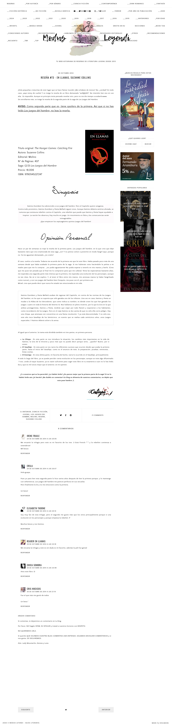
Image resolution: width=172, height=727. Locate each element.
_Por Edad (160, 18)
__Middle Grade (34, 26)
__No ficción (39, 11)
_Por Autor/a (31, 4)
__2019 (75, 18)
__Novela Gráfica (61, 11)
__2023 (23, 18)
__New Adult (78, 26)
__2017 (101, 18)
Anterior (26, 412)
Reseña (41, 417)
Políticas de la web (54, 41)
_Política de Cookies (98, 41)
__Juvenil (57, 26)
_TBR (25, 41)
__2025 (161, 11)
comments (97, 415)
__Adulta (98, 26)
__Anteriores (142, 18)
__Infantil (12, 26)
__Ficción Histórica (17, 11)
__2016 (113, 18)
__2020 (62, 18)
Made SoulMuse (160, 723)
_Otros (134, 33)
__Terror (116, 11)
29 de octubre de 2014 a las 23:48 (42, 568)
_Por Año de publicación (139, 11)
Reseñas (11, 4)
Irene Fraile (33, 436)
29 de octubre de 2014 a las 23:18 (41, 544)
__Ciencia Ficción (80, 4)
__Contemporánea (108, 4)
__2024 (10, 18)
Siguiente (25, 710)
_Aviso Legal (75, 41)
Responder (25, 453)
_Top (36, 41)
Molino (34, 417)
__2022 (36, 18)
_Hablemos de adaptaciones (77, 33)
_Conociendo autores (18, 33)
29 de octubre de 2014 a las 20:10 (41, 511)
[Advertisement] (137, 337)
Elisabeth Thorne (36, 508)
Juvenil (26, 414)
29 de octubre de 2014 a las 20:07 (42, 469)
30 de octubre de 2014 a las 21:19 (41, 592)
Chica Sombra (34, 565)
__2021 (49, 18)
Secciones (140, 26)
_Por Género (54, 4)
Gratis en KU (119, 26)
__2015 (126, 18)
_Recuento (12, 41)
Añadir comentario (26, 616)
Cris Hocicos (34, 588)
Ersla (30, 466)
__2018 (88, 18)
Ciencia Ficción (39, 412)
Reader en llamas (36, 541)
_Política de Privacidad (125, 41)
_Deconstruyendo (46, 33)
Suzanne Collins (34, 419)
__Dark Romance (135, 4)
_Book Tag (160, 26)
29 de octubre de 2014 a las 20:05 (42, 439)
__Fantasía (159, 4)
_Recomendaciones (155, 33)
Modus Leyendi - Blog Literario (24, 723)
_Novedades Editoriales (110, 33)
